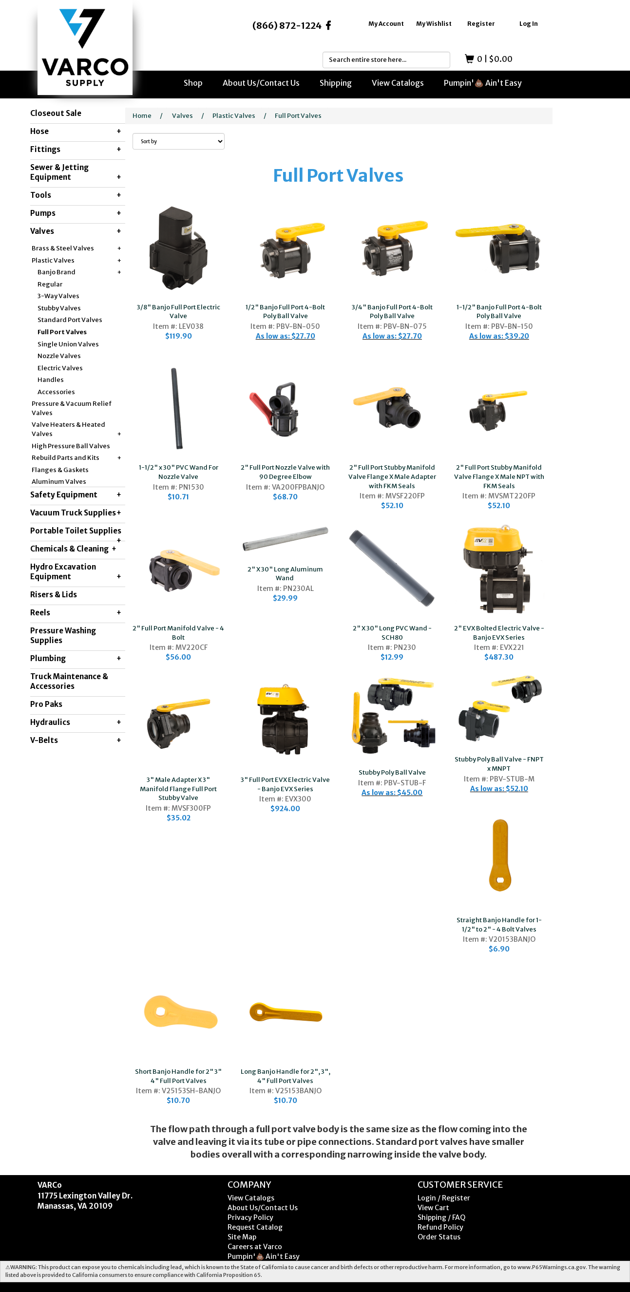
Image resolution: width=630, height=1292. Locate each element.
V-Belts (75, 740)
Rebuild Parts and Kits (76, 458)
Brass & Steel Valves (76, 248)
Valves (75, 231)
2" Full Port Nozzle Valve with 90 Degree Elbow (285, 472)
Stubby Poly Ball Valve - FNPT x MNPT (499, 764)
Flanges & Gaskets (60, 470)
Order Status (439, 1237)
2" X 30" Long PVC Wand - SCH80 (392, 633)
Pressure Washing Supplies (63, 635)
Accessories (56, 392)
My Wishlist (434, 23)
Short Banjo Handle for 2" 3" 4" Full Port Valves (178, 1076)
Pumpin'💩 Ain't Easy (483, 83)
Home (142, 116)
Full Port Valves (62, 332)
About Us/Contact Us (261, 83)
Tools (75, 195)
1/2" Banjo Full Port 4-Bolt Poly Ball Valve (285, 312)
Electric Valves (60, 368)
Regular (50, 284)
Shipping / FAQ (441, 1217)
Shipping (336, 83)
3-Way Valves (58, 296)
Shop (193, 83)
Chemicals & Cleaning (73, 549)
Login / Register (444, 1198)
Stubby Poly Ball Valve (392, 772)
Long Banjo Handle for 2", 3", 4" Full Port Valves (285, 1076)
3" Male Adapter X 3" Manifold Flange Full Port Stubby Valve (178, 789)
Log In (528, 23)
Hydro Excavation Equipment (75, 572)
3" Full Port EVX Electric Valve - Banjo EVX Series (285, 784)
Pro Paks (46, 704)
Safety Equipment (75, 495)
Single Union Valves (68, 344)
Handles (51, 380)
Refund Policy (440, 1227)
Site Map (242, 1237)
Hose (75, 131)
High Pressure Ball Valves (71, 446)
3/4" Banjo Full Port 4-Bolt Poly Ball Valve (392, 312)
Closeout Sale (55, 113)
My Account (386, 23)
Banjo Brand (79, 272)
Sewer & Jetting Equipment (75, 172)
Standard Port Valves (70, 320)
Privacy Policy (250, 1217)
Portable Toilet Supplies (75, 533)
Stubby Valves (59, 308)
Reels (75, 613)
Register (481, 23)
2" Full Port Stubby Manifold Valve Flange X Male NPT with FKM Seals (499, 476)
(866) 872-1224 (287, 25)
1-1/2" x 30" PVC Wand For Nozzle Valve (178, 472)
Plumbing (75, 659)
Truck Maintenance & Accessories (69, 681)
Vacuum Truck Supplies (75, 513)
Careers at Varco (255, 1246)
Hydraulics (75, 722)
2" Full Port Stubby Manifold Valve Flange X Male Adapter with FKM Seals (392, 476)
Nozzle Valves (59, 356)
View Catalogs (398, 83)
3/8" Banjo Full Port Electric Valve (178, 312)
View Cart (433, 1207)
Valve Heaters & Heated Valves (76, 429)
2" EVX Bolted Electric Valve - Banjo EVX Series (499, 633)
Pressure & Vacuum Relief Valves (72, 408)
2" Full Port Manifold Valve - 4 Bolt (178, 633)
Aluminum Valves (59, 481)
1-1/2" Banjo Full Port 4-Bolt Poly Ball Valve (499, 312)
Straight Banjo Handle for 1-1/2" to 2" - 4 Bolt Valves (499, 924)
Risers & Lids (53, 594)
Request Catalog (255, 1227)
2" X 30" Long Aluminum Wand (285, 574)
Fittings (75, 149)
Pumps (75, 213)
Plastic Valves (76, 261)
